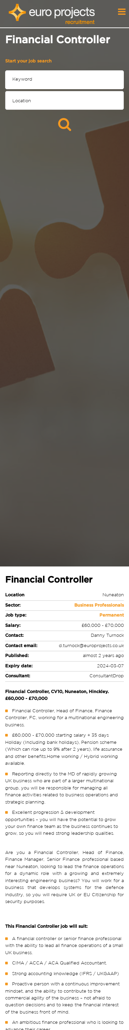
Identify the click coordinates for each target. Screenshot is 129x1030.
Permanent (111, 615)
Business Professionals (99, 605)
